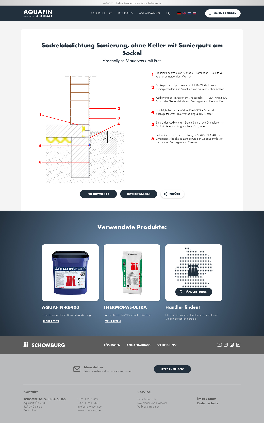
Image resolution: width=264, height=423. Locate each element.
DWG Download (139, 194)
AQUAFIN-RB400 (149, 13)
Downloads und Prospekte (152, 403)
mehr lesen (51, 321)
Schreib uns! (167, 345)
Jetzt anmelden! (172, 369)
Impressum (206, 398)
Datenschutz (207, 403)
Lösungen (125, 13)
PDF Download (98, 194)
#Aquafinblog (101, 13)
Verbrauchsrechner (148, 406)
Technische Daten (147, 399)
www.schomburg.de (89, 410)
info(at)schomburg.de (90, 406)
